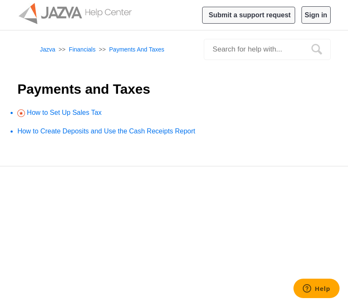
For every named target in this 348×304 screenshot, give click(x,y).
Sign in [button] (316, 15)
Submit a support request (250, 15)
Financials (82, 49)
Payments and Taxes (136, 49)
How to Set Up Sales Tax (64, 112)
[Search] (267, 49)
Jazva (47, 49)
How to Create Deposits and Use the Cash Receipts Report (106, 131)
